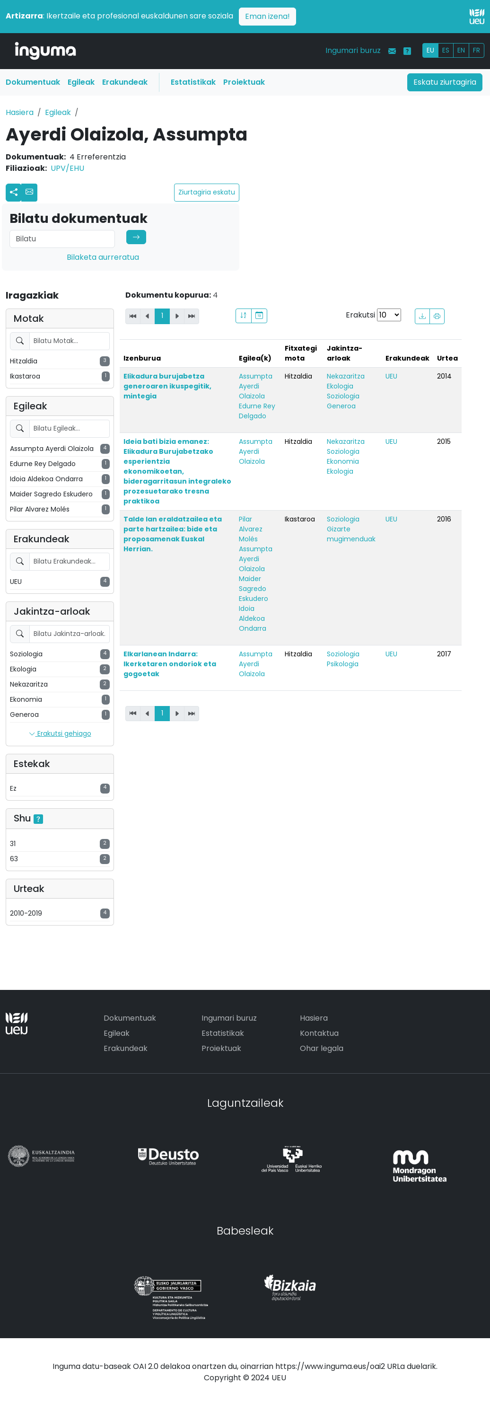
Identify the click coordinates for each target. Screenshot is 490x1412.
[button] (29, 193)
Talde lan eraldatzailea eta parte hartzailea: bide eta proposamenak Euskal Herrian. (172, 534)
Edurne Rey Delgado (257, 411)
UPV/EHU (67, 168)
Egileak (81, 82)
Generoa (341, 406)
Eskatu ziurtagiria (444, 82)
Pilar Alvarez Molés (250, 529)
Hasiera (20, 112)
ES (445, 50)
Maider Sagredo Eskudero (253, 588)
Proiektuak (244, 82)
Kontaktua (319, 1033)
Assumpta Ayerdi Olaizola (255, 386)
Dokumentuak (33, 82)
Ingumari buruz (353, 50)
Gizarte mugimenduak (351, 534)
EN (461, 50)
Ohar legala (321, 1048)
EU (430, 50)
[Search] (62, 239)
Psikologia (343, 664)
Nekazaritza (346, 376)
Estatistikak (193, 82)
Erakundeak (125, 82)
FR (476, 50)
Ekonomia (343, 461)
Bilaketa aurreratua (103, 257)
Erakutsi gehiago (60, 734)
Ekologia (340, 386)
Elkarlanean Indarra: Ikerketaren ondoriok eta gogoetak (169, 664)
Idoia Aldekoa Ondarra (252, 618)
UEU (391, 376)
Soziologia (343, 396)
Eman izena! (267, 16)
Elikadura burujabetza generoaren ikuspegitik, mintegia (167, 386)
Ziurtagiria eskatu (206, 192)
